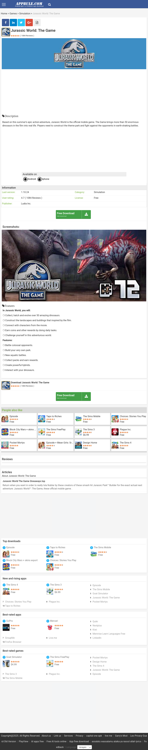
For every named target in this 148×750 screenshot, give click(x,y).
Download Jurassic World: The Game (30, 382)
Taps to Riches (54, 416)
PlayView (23, 741)
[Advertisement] (74, 91)
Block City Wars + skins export (23, 429)
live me (108, 735)
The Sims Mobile (91, 416)
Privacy (79, 735)
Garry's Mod (121, 735)
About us (46, 735)
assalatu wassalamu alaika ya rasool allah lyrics (116, 741)
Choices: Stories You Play (133, 416)
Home (4, 13)
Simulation (24, 13)
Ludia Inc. (26, 203)
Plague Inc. (125, 429)
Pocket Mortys (17, 443)
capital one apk (94, 735)
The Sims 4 (125, 443)
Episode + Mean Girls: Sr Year (59, 443)
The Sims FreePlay (55, 429)
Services (68, 735)
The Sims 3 (89, 429)
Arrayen (82, 747)
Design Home (90, 443)
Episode (14, 416)
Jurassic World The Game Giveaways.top (24, 481)
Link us (57, 735)
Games (13, 13)
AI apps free (37, 741)
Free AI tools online (56, 741)
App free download (79, 741)
